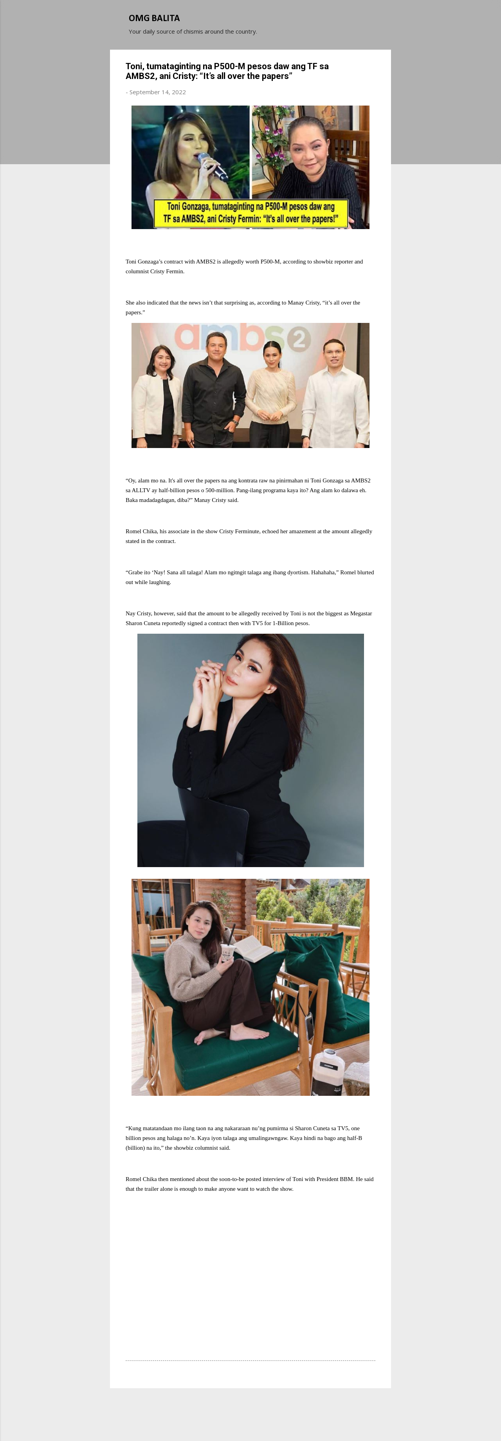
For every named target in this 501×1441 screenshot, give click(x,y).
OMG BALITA (154, 18)
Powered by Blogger (250, 1405)
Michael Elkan (269, 1420)
